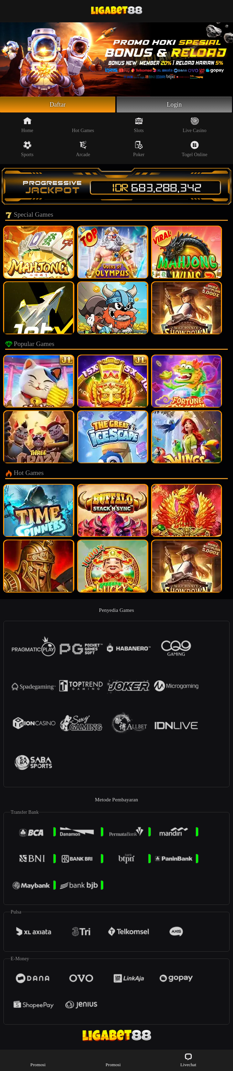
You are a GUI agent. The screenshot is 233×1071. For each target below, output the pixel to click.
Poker (139, 149)
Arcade (83, 149)
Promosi (37, 1059)
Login (174, 104)
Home (27, 125)
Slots (139, 125)
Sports (27, 149)
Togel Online (194, 149)
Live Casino (194, 125)
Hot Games (83, 125)
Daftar (58, 104)
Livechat (188, 1059)
